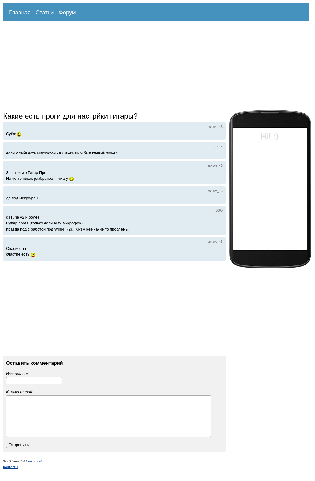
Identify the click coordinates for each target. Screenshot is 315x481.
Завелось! (34, 468)
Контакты (10, 474)
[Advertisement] (86, 67)
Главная (20, 12)
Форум (67, 12)
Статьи (44, 12)
